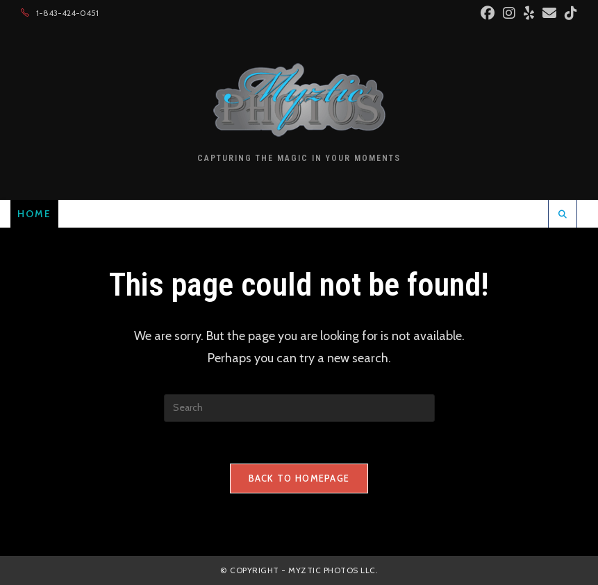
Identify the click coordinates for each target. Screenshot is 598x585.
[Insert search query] (299, 408)
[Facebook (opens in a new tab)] (487, 13)
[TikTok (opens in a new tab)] (568, 13)
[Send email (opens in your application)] (549, 13)
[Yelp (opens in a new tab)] (529, 13)
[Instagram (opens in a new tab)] (509, 13)
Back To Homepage (299, 478)
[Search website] (562, 214)
